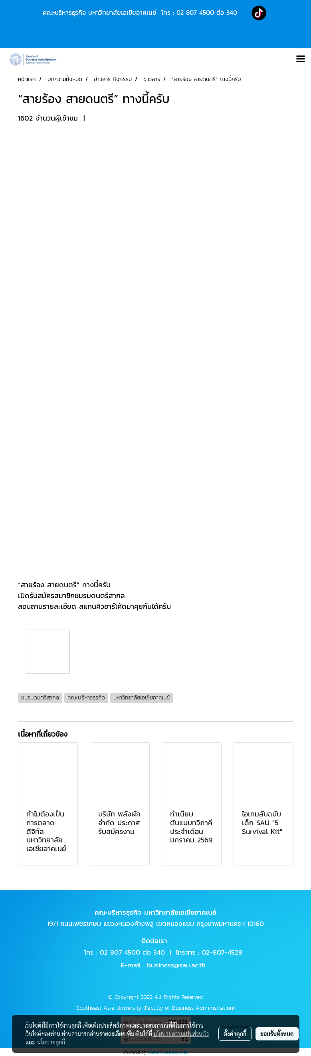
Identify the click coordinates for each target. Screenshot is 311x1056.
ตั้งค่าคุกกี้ (235, 1033)
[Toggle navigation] (300, 59)
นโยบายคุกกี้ (51, 1042)
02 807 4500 (195, 12)
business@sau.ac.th (176, 965)
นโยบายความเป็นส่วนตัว (181, 1033)
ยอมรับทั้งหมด (277, 1033)
